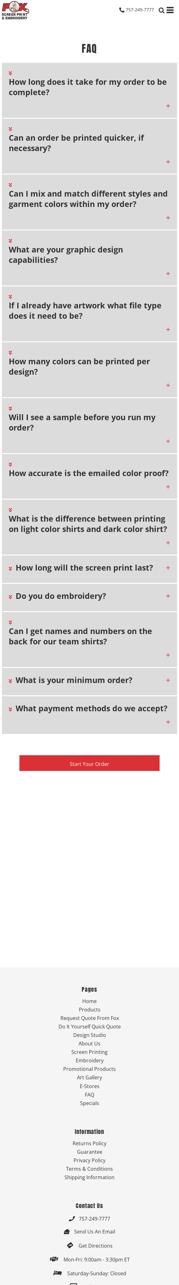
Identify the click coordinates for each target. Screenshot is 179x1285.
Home (89, 1001)
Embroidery (90, 1060)
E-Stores (90, 1086)
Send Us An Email (94, 1231)
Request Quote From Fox (89, 1018)
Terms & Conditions (89, 1168)
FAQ (89, 1094)
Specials (89, 1103)
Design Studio (89, 1034)
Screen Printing (89, 1051)
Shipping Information (89, 1177)
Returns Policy (89, 1143)
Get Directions (96, 1245)
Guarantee (89, 1151)
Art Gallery (89, 1077)
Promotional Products (89, 1068)
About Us (89, 1043)
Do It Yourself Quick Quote (90, 1026)
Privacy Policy (89, 1160)
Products (89, 1009)
